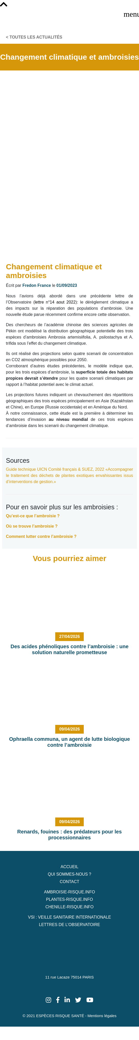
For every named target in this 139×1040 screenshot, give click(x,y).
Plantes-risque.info (69, 899)
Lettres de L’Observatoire (69, 924)
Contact (69, 881)
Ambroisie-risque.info (69, 892)
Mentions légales (102, 1016)
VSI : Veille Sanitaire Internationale (69, 917)
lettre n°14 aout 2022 (55, 302)
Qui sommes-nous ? (69, 874)
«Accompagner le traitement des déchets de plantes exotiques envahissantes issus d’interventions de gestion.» (69, 475)
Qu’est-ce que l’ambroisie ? (33, 516)
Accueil (69, 867)
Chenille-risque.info (69, 907)
